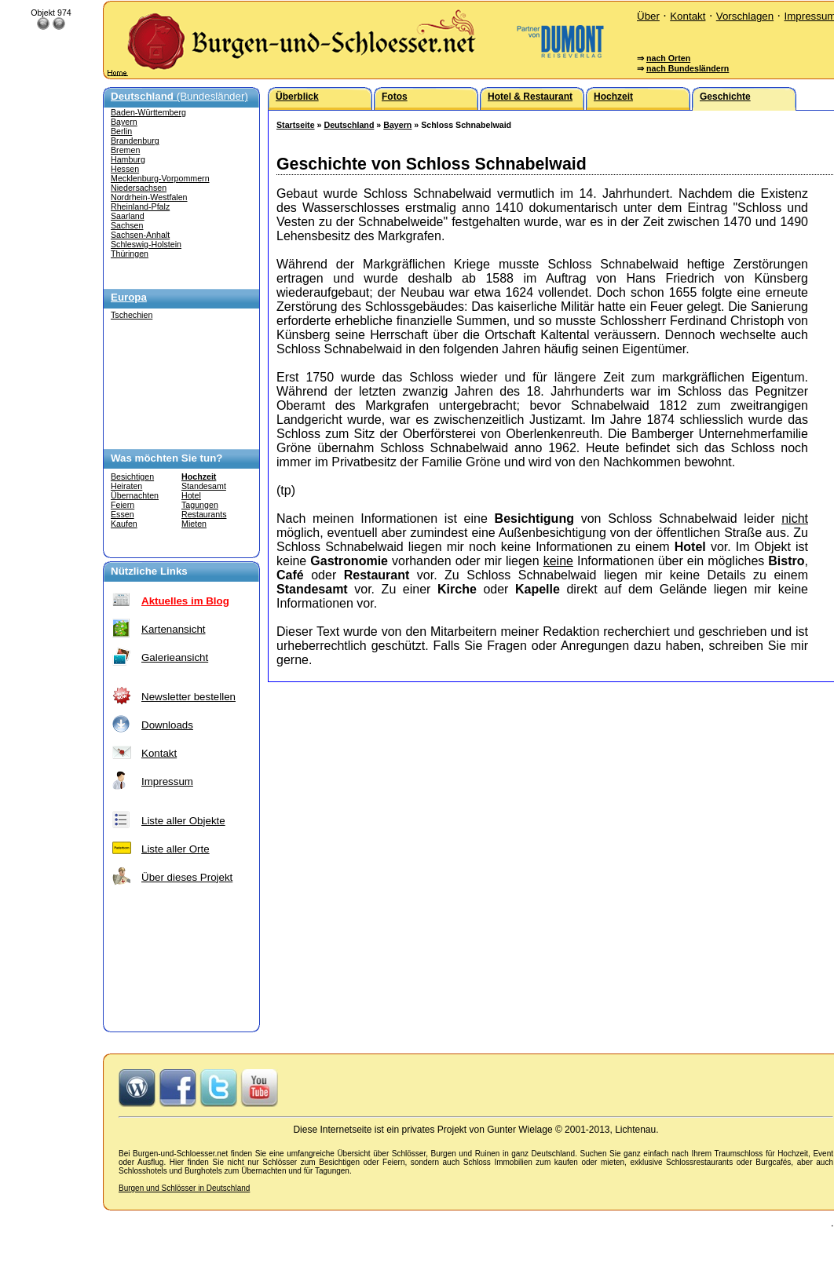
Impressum (167, 781)
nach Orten (668, 58)
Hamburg (128, 159)
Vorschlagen (745, 16)
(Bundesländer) (179, 96)
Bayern (124, 121)
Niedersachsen (138, 187)
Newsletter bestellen (188, 697)
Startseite (295, 125)
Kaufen (124, 523)
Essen (122, 514)
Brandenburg (135, 140)
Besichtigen (132, 476)
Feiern (122, 504)
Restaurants (203, 514)
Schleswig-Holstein (146, 244)
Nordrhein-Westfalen (149, 197)
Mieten (194, 523)
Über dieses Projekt (186, 877)
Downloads (167, 725)
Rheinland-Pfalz (140, 206)
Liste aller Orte (175, 849)
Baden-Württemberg (148, 112)
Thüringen (129, 253)
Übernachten (135, 495)
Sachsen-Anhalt (140, 234)
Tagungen (199, 504)
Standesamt (203, 486)
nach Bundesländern (687, 68)
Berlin (121, 131)
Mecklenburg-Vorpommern (160, 178)
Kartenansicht (173, 629)
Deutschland (349, 125)
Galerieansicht (174, 657)
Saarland (127, 216)
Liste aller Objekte (183, 821)
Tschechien (131, 314)
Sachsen (127, 225)
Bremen (125, 150)
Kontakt (687, 16)
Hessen (125, 168)
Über (648, 16)
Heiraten (126, 486)
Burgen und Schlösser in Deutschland (184, 1188)
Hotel (191, 495)
